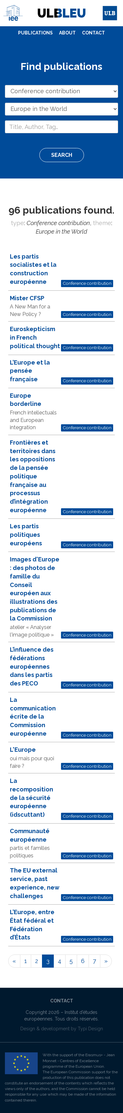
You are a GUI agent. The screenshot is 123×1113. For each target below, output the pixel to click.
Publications (35, 32)
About (67, 32)
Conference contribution (87, 283)
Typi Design (90, 1028)
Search (61, 155)
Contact (93, 32)
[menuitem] (35, 33)
